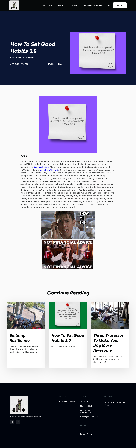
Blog (108, 5)
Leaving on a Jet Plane (89, 417)
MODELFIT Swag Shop (93, 5)
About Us (76, 5)
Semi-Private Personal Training (55, 5)
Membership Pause (88, 406)
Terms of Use (85, 430)
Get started (120, 5)
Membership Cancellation (85, 411)
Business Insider (41, 167)
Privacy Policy (86, 434)
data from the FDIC (49, 170)
